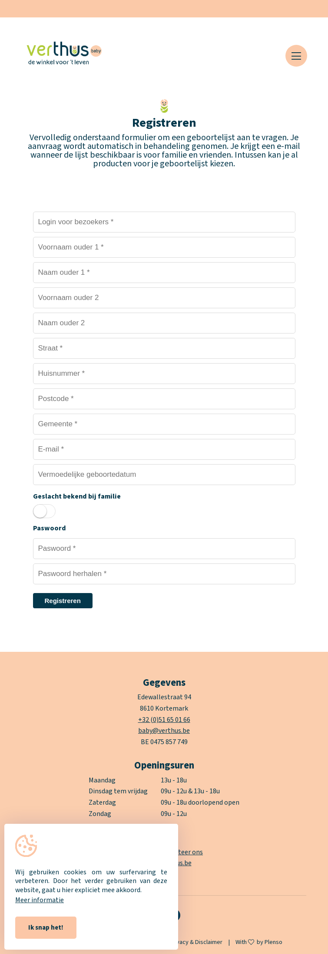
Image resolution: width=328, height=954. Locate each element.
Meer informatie (39, 900)
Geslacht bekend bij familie (77, 496)
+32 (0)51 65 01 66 (164, 720)
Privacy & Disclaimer (195, 942)
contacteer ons (180, 852)
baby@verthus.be (164, 730)
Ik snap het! (45, 927)
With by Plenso (258, 942)
